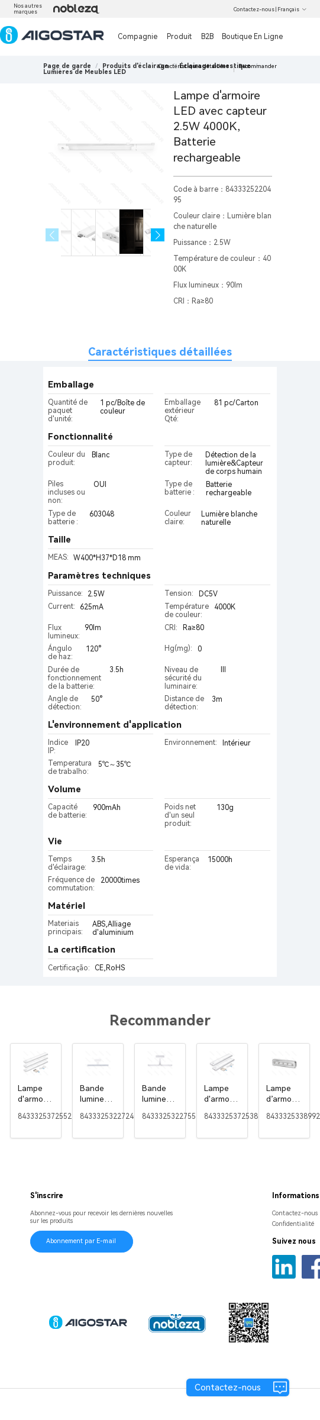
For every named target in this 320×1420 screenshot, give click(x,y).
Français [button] (292, 9)
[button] (157, 235)
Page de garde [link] (67, 66)
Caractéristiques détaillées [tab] (160, 352)
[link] (135, 66)
